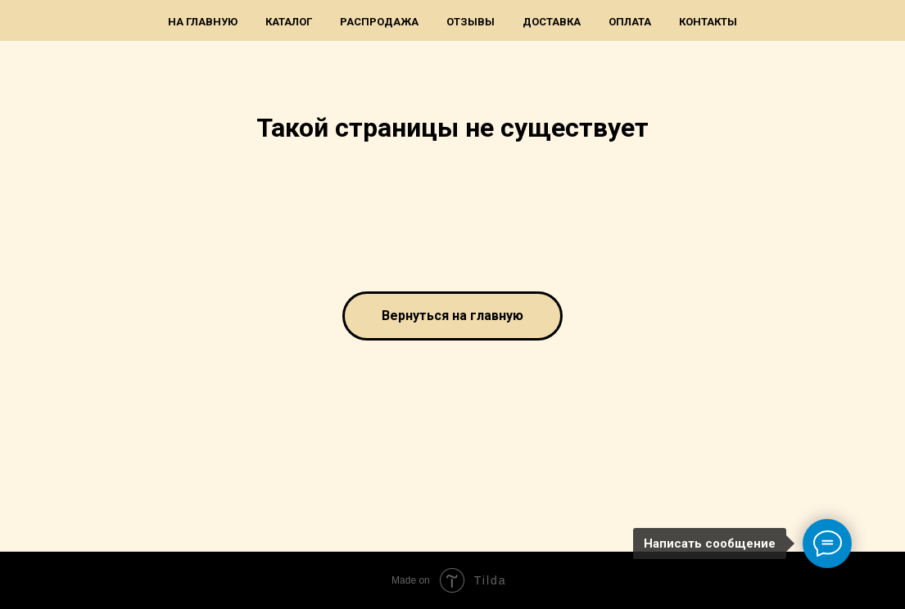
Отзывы (470, 22)
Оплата (630, 22)
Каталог (288, 22)
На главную (203, 22)
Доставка (552, 22)
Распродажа (379, 22)
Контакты (708, 22)
